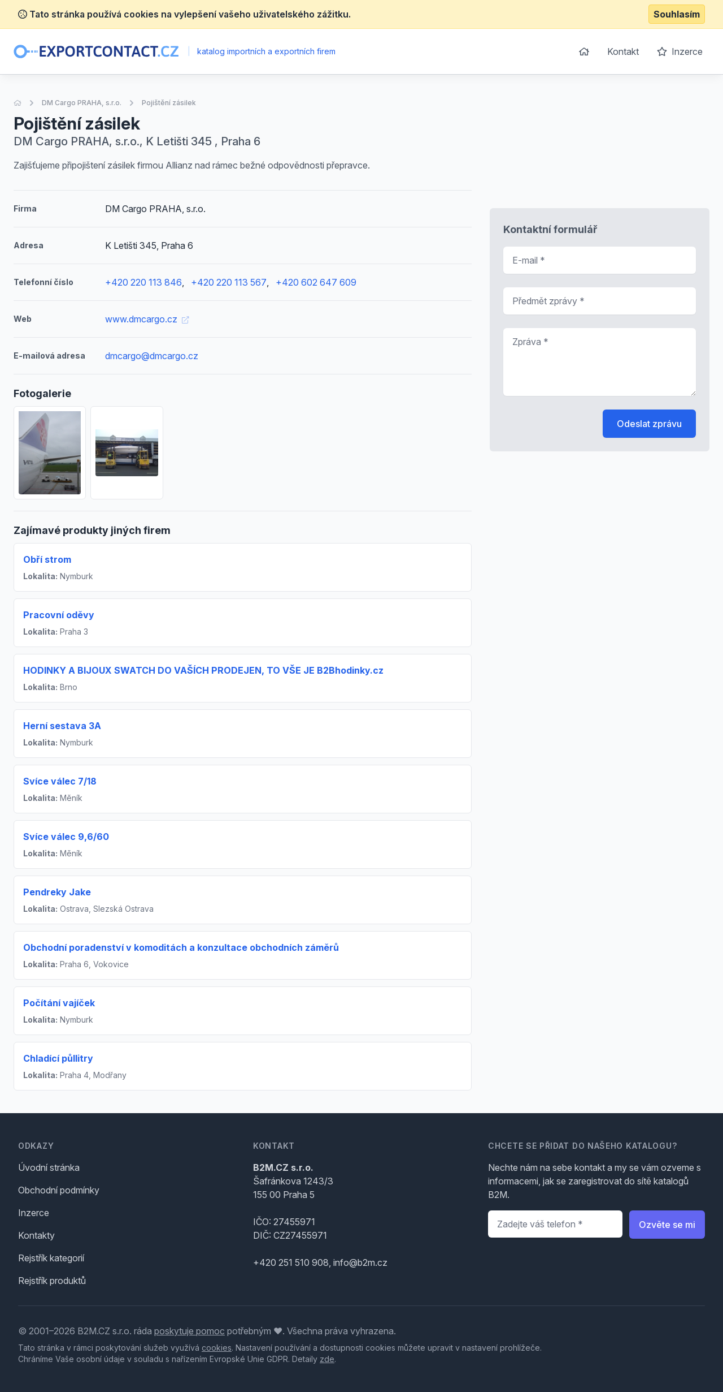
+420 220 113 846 (143, 282)
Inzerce (680, 51)
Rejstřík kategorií (51, 1258)
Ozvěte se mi (667, 1224)
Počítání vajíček (59, 1003)
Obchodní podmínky (58, 1190)
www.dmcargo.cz (147, 319)
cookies (217, 1347)
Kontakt (623, 51)
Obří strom (47, 559)
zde (327, 1359)
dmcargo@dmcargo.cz (151, 355)
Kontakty (36, 1235)
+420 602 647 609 (316, 282)
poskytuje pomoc (189, 1331)
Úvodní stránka (49, 1167)
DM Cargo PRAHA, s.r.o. (81, 102)
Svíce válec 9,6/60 (66, 836)
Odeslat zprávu (649, 423)
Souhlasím (677, 14)
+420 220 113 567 (229, 282)
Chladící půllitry (58, 1058)
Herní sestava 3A (62, 725)
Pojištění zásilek (169, 102)
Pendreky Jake (57, 892)
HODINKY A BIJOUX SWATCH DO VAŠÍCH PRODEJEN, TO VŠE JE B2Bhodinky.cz (203, 670)
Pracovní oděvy (58, 614)
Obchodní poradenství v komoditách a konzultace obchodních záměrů (181, 947)
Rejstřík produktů (52, 1280)
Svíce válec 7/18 (60, 781)
